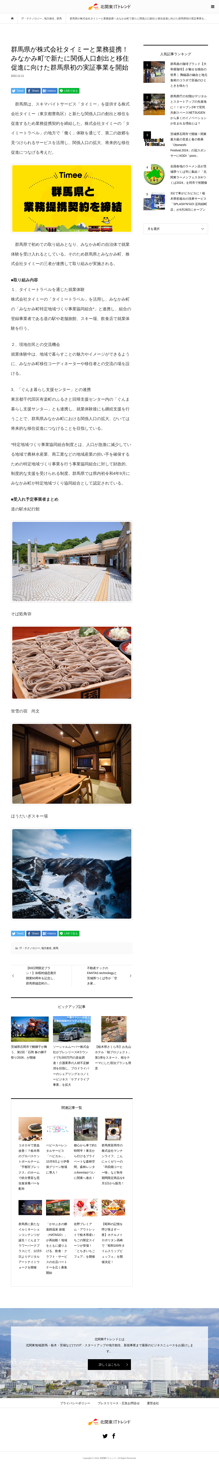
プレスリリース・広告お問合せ (119, 1403)
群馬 (55, 948)
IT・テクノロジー (30, 948)
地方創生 (46, 948)
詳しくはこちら (109, 1364)
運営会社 (153, 1403)
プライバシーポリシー (75, 1403)
